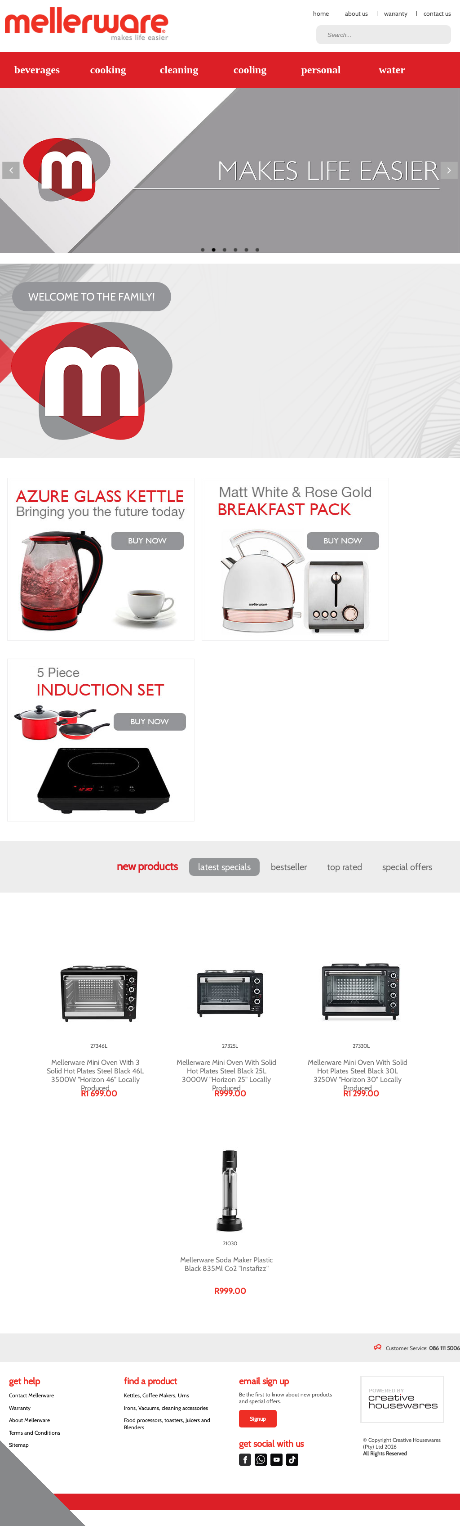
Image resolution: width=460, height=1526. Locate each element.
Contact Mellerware (31, 1395)
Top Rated (344, 867)
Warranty (395, 13)
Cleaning (179, 70)
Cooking (108, 70)
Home (321, 13)
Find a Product (150, 1381)
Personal (321, 70)
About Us (356, 13)
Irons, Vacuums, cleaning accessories (166, 1408)
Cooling (250, 70)
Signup (258, 1418)
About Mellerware (29, 1420)
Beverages (37, 70)
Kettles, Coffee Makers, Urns (156, 1395)
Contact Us (437, 13)
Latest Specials (224, 867)
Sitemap (19, 1444)
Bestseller (289, 867)
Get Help (24, 1381)
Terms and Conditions (34, 1432)
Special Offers (407, 867)
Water (392, 70)
